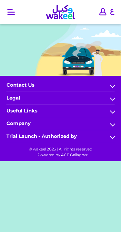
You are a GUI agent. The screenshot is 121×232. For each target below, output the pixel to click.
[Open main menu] (11, 12)
